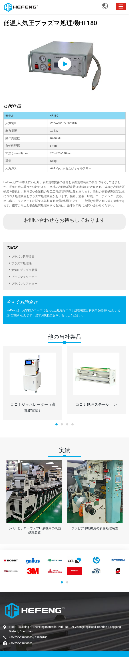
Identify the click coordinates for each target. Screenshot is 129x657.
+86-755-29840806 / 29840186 (28, 637)
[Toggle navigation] (121, 6)
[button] (56, 424)
